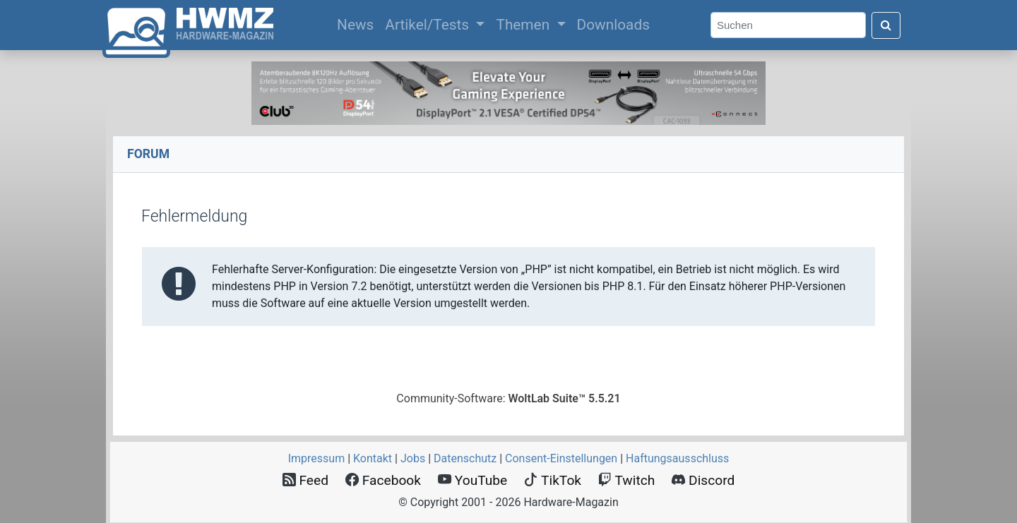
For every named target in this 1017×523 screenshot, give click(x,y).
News (358, 23)
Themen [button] (524, 24)
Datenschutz (465, 458)
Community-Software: (508, 398)
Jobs (412, 458)
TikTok (552, 480)
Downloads (613, 24)
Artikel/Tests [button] (428, 24)
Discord (703, 480)
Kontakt (372, 458)
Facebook (383, 480)
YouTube (472, 480)
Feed (305, 480)
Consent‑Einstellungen (561, 458)
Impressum (316, 458)
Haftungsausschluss (677, 458)
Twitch (626, 480)
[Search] (788, 25)
